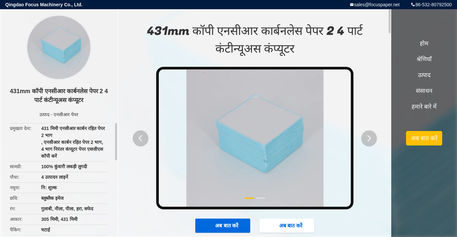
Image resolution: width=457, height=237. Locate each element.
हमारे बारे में (424, 106)
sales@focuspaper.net (377, 4)
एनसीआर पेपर (66, 114)
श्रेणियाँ (424, 59)
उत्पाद (44, 114)
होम (424, 43)
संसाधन (424, 91)
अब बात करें (223, 225)
